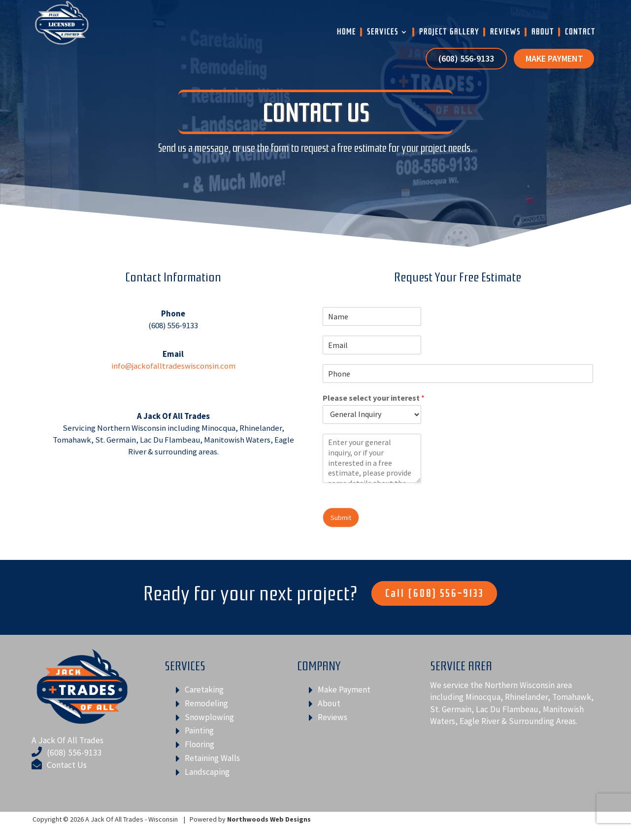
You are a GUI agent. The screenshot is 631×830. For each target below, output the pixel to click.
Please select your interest (374, 398)
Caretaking (204, 689)
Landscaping (207, 771)
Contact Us (67, 765)
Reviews (505, 32)
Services (383, 32)
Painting (199, 730)
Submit (341, 517)
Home (346, 32)
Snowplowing (209, 717)
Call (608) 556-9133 (434, 593)
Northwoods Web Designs (269, 819)
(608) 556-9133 (466, 59)
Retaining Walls (212, 758)
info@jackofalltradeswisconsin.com (173, 365)
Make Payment (554, 59)
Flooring (199, 744)
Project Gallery (449, 32)
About (542, 32)
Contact (580, 32)
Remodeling (206, 703)
